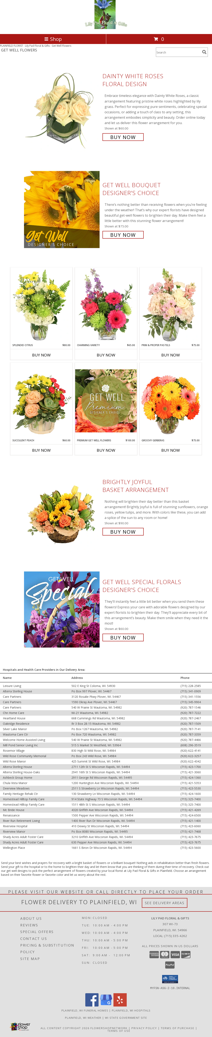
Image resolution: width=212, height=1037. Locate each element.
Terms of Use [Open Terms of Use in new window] (118, 1030)
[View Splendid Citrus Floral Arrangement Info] (41, 305)
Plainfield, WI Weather (83, 1017)
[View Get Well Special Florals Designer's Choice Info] (62, 609)
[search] (204, 52)
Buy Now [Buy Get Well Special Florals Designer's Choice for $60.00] (123, 637)
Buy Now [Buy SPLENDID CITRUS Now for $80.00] (41, 355)
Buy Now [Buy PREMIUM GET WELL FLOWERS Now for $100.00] (106, 450)
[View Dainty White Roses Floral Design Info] (62, 106)
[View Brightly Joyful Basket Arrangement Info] (62, 506)
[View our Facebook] (92, 1005)
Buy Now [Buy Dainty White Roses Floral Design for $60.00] (123, 137)
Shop (53, 38)
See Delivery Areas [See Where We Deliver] (164, 902)
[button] (170, 979)
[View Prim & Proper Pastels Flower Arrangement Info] (171, 305)
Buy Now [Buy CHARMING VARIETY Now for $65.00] (106, 355)
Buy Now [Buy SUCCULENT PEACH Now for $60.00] (41, 450)
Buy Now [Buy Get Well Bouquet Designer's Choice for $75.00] (123, 234)
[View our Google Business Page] (106, 1005)
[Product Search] (178, 52)
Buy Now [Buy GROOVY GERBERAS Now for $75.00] (170, 450)
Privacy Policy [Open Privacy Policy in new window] (144, 1028)
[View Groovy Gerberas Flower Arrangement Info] (171, 400)
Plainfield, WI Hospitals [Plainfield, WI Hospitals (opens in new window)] (131, 1010)
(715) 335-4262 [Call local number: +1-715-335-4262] (175, 936)
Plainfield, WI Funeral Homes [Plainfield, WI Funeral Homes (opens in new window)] (84, 1010)
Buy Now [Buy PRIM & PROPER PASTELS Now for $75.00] (170, 355)
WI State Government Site (126, 1017)
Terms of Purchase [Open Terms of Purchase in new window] (177, 1028)
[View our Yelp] (120, 1005)
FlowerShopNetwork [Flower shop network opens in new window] (109, 1028)
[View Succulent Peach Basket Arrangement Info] (41, 400)
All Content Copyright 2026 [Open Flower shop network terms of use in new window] (65, 1028)
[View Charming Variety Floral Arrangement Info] (106, 305)
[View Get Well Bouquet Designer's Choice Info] (62, 209)
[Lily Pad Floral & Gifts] (106, 28)
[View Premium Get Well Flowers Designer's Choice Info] (106, 401)
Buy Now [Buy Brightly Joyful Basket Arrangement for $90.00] (123, 531)
